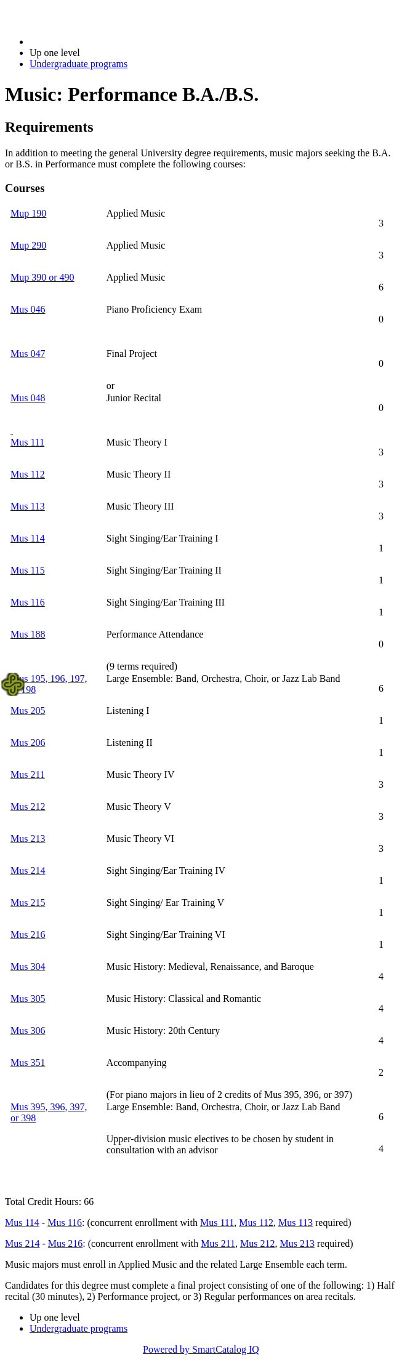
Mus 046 (27, 309)
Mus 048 (27, 398)
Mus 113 (27, 506)
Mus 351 (27, 1062)
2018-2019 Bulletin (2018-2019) (94, 41)
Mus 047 (27, 353)
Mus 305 (27, 998)
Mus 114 (27, 538)
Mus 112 (27, 474)
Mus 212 (27, 806)
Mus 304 (27, 966)
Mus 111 (27, 442)
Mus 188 (27, 634)
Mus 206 (27, 742)
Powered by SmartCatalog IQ (201, 1349)
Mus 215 (27, 902)
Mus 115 (27, 570)
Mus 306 (27, 1030)
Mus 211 (27, 774)
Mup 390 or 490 (42, 277)
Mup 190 (28, 213)
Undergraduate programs (78, 63)
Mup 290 (28, 245)
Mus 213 (27, 838)
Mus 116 (27, 602)
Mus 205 (27, 710)
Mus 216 (27, 934)
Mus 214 (27, 870)
